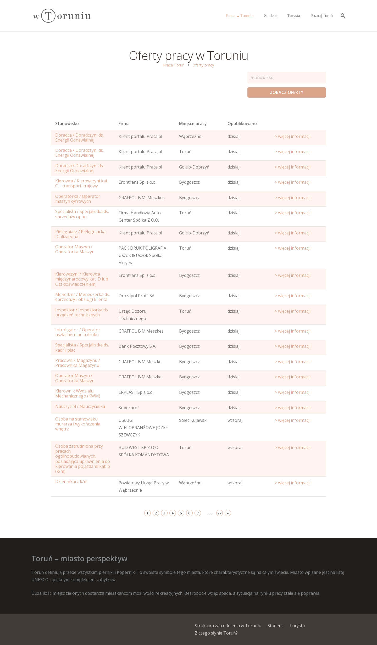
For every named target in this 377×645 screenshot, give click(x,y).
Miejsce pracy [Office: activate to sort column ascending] (193, 123)
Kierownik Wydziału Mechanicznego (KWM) (77, 393)
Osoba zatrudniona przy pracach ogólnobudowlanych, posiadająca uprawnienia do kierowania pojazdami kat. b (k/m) (82, 458)
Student (275, 626)
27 (219, 513)
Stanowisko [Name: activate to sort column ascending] (67, 123)
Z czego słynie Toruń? (216, 633)
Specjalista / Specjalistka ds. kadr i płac (82, 347)
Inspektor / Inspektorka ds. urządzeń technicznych (82, 312)
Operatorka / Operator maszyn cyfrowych (77, 198)
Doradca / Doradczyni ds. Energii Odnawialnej (79, 137)
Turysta (297, 626)
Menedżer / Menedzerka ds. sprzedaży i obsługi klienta (82, 296)
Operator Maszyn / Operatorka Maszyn (75, 249)
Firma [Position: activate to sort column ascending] (124, 123)
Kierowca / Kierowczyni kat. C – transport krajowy (81, 183)
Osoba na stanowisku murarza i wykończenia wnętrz (77, 424)
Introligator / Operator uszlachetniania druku (77, 332)
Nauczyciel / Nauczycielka (80, 406)
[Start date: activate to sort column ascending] (298, 125)
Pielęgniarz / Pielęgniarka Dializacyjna (80, 234)
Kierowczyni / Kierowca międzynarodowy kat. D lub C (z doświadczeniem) (81, 279)
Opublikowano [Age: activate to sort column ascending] (242, 123)
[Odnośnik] (61, 15)
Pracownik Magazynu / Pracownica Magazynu (77, 362)
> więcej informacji (293, 136)
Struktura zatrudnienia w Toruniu (228, 626)
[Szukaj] (343, 16)
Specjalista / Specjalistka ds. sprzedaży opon (82, 214)
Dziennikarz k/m (71, 481)
